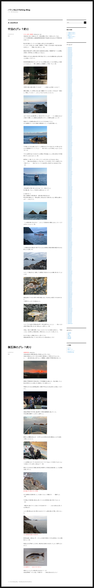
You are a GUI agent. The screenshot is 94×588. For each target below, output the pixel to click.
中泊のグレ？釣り (18, 29)
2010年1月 (70, 280)
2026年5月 (70, 47)
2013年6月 (70, 235)
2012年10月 (70, 244)
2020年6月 (70, 134)
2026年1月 (70, 51)
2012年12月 (70, 242)
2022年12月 (70, 93)
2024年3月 (70, 75)
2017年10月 (70, 174)
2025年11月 (70, 54)
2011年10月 (70, 260)
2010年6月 (70, 276)
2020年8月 (70, 131)
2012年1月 (70, 255)
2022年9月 (70, 97)
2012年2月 (70, 254)
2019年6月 (70, 149)
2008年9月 (70, 295)
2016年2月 (70, 199)
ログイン (69, 348)
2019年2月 (70, 155)
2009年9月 (70, 284)
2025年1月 (70, 64)
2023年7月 (70, 84)
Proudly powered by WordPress (25, 581)
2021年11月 (70, 111)
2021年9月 (70, 113)
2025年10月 (70, 55)
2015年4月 (70, 211)
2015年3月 (70, 213)
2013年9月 (70, 232)
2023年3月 (70, 88)
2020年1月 (70, 141)
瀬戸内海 (69, 337)
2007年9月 (70, 312)
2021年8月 (70, 115)
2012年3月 (70, 253)
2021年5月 (70, 119)
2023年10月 (70, 82)
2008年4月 (70, 302)
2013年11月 (70, 229)
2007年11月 (70, 309)
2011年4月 (70, 265)
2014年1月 (70, 226)
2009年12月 (70, 282)
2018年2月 (70, 168)
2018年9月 (70, 162)
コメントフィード (71, 350)
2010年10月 (70, 273)
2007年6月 (70, 315)
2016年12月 (70, 186)
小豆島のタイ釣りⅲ (71, 33)
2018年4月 (70, 166)
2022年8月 (70, 98)
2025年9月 (70, 57)
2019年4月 (70, 152)
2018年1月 (70, 170)
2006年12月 (70, 323)
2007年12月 (70, 308)
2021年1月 (70, 124)
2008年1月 (70, 307)
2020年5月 (70, 135)
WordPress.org (71, 352)
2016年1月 (70, 200)
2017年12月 (70, 171)
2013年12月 (70, 228)
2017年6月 (70, 178)
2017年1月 (70, 185)
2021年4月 (70, 120)
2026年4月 (70, 48)
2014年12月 (70, 217)
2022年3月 (70, 105)
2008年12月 (70, 293)
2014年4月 (70, 222)
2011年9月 (70, 261)
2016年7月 (70, 193)
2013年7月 (70, 233)
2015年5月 (70, 210)
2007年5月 (70, 316)
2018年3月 (70, 167)
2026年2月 (70, 50)
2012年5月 (70, 251)
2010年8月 (70, 275)
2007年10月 (70, 311)
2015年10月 (70, 204)
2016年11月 (70, 188)
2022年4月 (70, 104)
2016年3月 (70, 197)
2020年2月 (70, 140)
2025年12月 (70, 53)
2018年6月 (70, 163)
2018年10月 (70, 160)
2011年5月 (70, 264)
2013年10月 (70, 231)
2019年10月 (70, 145)
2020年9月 (70, 130)
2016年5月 (70, 195)
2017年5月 (70, 180)
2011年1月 (70, 269)
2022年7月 (70, 99)
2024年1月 (70, 77)
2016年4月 (70, 196)
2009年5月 (70, 287)
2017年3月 (70, 182)
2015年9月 (70, 206)
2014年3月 (70, 224)
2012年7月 (70, 249)
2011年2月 (70, 268)
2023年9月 (70, 83)
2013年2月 (70, 239)
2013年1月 (70, 240)
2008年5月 (70, 301)
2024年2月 (70, 76)
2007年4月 (70, 318)
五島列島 (69, 333)
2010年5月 (70, 278)
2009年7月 (70, 286)
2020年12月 (70, 126)
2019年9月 (70, 146)
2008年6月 (70, 300)
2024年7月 (70, 69)
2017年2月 (70, 184)
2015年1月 (70, 215)
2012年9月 (70, 246)
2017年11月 (70, 173)
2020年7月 (70, 133)
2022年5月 (70, 102)
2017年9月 (70, 175)
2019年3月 (70, 153)
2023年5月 (70, 86)
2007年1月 (70, 322)
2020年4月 (70, 137)
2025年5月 (70, 61)
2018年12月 (70, 157)
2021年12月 (70, 109)
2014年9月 (70, 221)
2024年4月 (70, 73)
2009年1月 (70, 291)
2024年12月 (70, 65)
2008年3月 (70, 304)
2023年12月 (70, 79)
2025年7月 (70, 58)
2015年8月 (70, 207)
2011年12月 (70, 257)
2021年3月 (70, 122)
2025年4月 (70, 62)
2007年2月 (70, 320)
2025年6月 (70, 59)
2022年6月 (70, 101)
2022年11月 (70, 94)
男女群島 (69, 338)
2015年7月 (70, 209)
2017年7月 (70, 177)
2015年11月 (70, 203)
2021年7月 (70, 116)
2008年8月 (70, 297)
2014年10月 (70, 220)
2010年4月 (70, 279)
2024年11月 (70, 66)
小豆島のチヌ (70, 38)
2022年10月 (70, 95)
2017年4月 (70, 181)
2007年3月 (70, 319)
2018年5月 (70, 164)
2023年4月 (70, 87)
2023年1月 (70, 91)
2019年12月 (70, 142)
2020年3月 (70, 138)
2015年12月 (70, 202)
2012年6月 (70, 250)
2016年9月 (70, 191)
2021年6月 (70, 117)
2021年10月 (70, 112)
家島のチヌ (70, 35)
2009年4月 (70, 289)
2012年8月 (70, 247)
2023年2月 (70, 90)
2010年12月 (70, 271)
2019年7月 (70, 148)
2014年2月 (70, 225)
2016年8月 (70, 192)
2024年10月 (70, 68)
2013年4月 (70, 236)
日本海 (69, 335)
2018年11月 (70, 159)
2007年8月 (70, 313)
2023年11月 (70, 80)
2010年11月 (70, 272)
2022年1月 (70, 108)
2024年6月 (70, 71)
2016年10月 (70, 189)
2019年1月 (70, 156)
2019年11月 (70, 144)
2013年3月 (70, 237)
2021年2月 (70, 123)
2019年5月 (70, 151)
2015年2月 (70, 214)
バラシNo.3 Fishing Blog (19, 10)
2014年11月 (70, 218)
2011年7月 (70, 262)
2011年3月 (70, 266)
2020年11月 (70, 127)
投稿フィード (70, 349)
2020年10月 (70, 128)
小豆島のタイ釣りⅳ (71, 32)
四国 (9, 36)
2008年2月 (70, 305)
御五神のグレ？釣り (20, 347)
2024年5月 (70, 72)
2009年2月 (70, 290)
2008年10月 (70, 294)
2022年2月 (70, 106)
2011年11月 (70, 258)
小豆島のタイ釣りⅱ (71, 36)
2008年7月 (70, 298)
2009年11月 (70, 283)
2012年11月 (70, 243)
